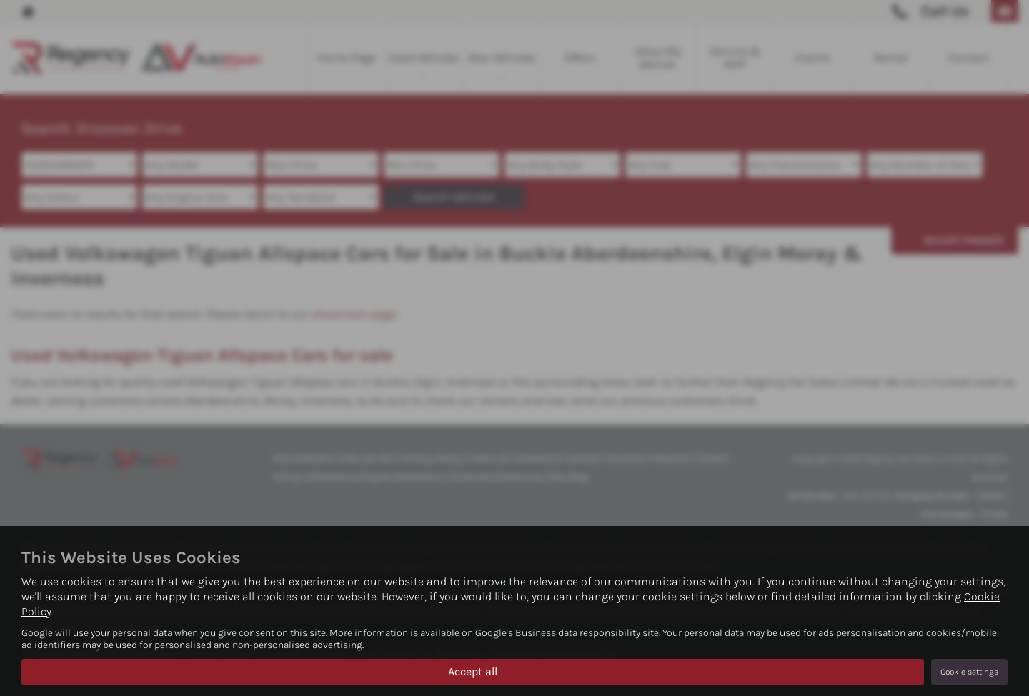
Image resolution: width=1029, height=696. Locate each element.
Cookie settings (969, 672)
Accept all (472, 671)
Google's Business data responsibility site (567, 632)
